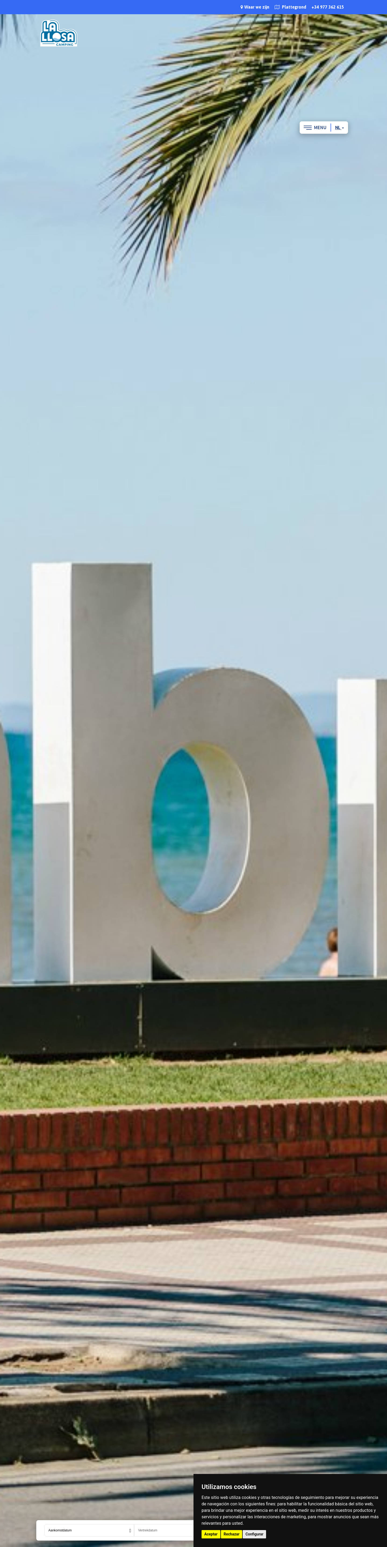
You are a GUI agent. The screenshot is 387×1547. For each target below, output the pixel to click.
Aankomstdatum (60, 1530)
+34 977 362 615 (327, 7)
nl (339, 127)
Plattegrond (290, 7)
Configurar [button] (254, 1534)
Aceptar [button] (211, 1534)
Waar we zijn (255, 7)
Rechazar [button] (231, 1534)
